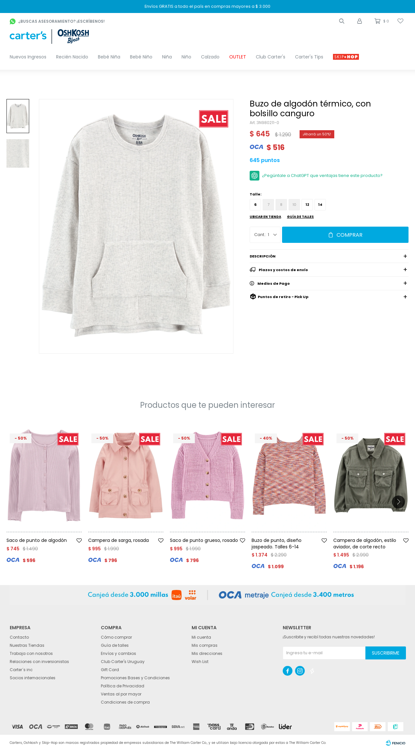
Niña (167, 57)
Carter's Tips (309, 57)
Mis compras (205, 645)
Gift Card (110, 669)
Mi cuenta (201, 637)
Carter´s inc (21, 669)
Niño (186, 57)
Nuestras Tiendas (27, 645)
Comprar (349, 235)
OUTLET (237, 57)
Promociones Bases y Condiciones (135, 678)
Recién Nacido (72, 57)
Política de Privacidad (122, 686)
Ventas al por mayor (121, 694)
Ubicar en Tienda (265, 216)
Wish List (200, 661)
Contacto (19, 637)
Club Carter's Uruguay (123, 661)
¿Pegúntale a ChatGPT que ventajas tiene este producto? (322, 175)
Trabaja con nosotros (31, 653)
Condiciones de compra (125, 702)
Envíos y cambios (118, 653)
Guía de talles (300, 216)
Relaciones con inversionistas (39, 661)
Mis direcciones (207, 653)
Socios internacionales (32, 678)
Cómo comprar (116, 637)
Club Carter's (270, 57)
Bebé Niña (109, 57)
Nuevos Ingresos (28, 57)
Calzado (210, 57)
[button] (342, 21)
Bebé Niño (141, 57)
